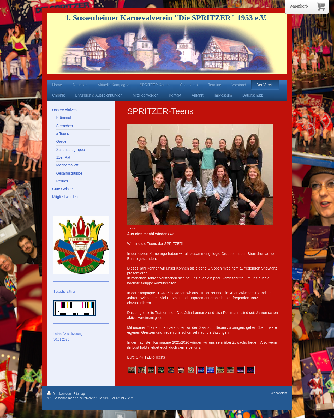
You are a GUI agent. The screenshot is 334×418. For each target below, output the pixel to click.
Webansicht (279, 393)
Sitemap (79, 394)
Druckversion (59, 394)
